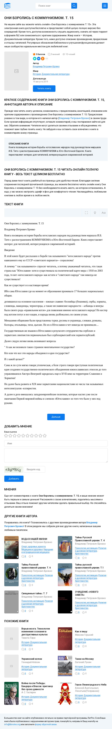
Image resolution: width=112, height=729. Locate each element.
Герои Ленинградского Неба (90, 684)
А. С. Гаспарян (28, 692)
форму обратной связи (46, 724)
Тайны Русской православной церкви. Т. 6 (36, 566)
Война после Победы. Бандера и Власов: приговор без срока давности (37, 686)
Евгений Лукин (83, 662)
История (37, 74)
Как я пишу (81, 631)
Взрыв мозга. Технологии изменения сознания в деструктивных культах (35, 631)
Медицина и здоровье (32, 549)
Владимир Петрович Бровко (46, 66)
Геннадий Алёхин (30, 662)
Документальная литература (55, 74)
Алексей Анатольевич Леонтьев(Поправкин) (87, 689)
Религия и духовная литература (90, 604)
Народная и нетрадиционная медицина (37, 550)
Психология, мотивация (86, 548)
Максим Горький (84, 634)
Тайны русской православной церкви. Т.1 (89, 566)
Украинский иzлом (31, 659)
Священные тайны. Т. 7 (34, 593)
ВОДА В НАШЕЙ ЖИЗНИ (34, 539)
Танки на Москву (84, 659)
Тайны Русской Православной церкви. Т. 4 (90, 539)
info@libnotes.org (12, 724)
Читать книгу (44, 88)
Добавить (14, 478)
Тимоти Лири (28, 637)
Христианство (81, 554)
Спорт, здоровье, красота (33, 546)
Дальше (56, 416)
